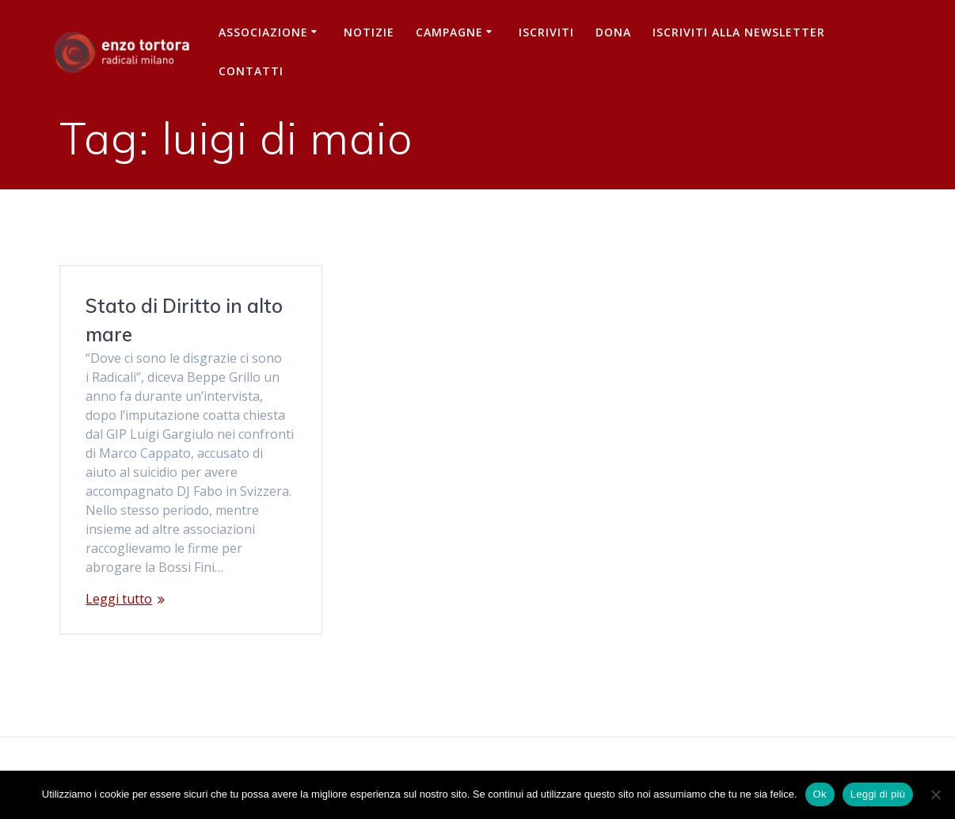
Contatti (251, 70)
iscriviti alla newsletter (739, 32)
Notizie (369, 32)
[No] (935, 794)
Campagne (449, 32)
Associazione (263, 32)
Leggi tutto (119, 599)
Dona (613, 32)
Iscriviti (546, 32)
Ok (820, 794)
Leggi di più (878, 794)
